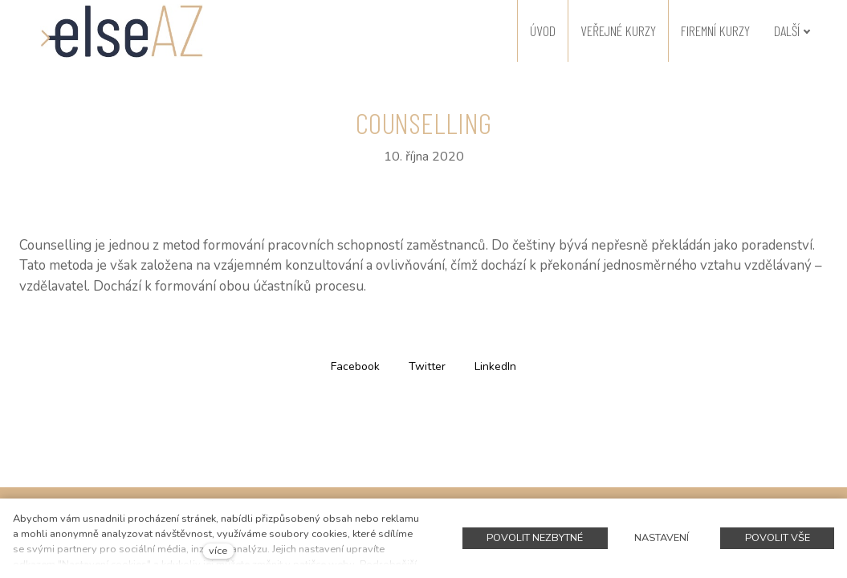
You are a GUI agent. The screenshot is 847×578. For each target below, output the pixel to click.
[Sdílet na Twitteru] (427, 365)
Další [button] (792, 30)
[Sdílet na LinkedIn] (495, 365)
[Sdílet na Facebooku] (355, 365)
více (218, 550)
